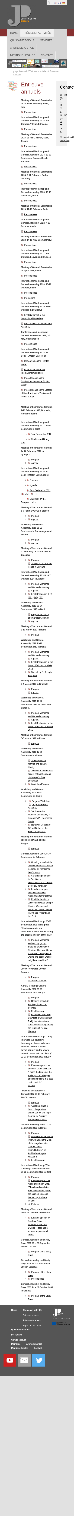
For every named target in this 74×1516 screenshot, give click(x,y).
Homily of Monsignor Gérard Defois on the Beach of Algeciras (39, 828)
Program (35, 459)
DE (26, 494)
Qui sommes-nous (20, 1329)
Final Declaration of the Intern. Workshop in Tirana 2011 (40, 726)
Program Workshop (41, 801)
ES (41, 597)
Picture (31, 1085)
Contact (38, 1348)
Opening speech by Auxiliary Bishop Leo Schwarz (38, 1004)
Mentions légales (19, 1348)
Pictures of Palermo (37, 980)
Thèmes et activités (37, 32)
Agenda (34, 463)
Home (14, 32)
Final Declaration (39, 594)
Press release (30, 112)
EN (49, 594)
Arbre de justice (34, 1344)
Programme (29, 298)
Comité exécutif (18, 1340)
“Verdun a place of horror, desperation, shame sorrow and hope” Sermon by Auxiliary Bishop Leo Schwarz (40, 1113)
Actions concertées (31, 1320)
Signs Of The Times (32, 1325)
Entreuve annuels (31, 1315)
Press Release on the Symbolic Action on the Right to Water (35, 381)
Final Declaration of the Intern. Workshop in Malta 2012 (40, 665)
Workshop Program (40, 784)
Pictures (35, 1204)
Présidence (16, 1335)
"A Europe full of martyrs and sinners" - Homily (38, 764)
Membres (16, 1344)
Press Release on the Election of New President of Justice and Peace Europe (37, 393)
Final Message (38, 1011)
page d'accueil (20, 71)
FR (35, 494)
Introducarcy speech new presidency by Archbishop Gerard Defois (40, 892)
